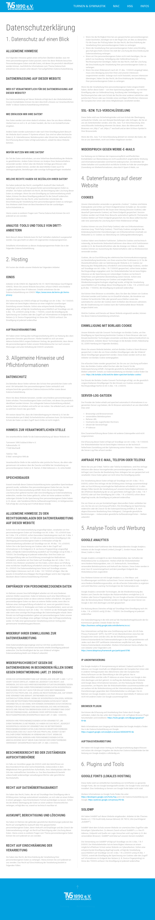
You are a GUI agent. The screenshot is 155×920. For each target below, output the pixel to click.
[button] (77, 887)
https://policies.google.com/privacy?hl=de (106, 800)
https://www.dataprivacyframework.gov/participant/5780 (105, 650)
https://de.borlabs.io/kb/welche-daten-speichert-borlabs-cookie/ (113, 374)
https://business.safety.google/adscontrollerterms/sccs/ (105, 625)
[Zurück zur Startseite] (19, 6)
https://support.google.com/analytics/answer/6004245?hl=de (107, 732)
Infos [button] (144, 6)
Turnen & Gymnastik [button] (89, 6)
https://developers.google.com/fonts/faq (98, 797)
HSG (130, 6)
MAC (116, 6)
